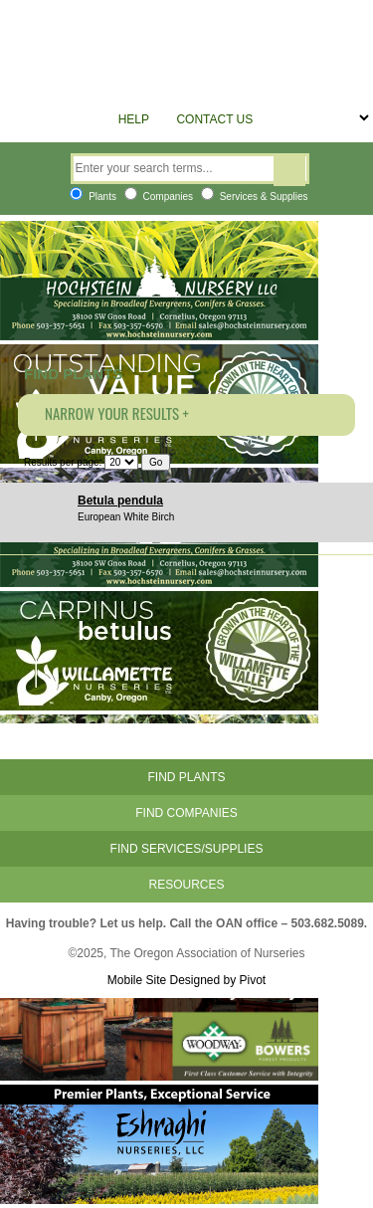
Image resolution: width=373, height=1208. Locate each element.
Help (133, 119)
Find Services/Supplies (187, 849)
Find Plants (186, 777)
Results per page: (62, 462)
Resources (186, 885)
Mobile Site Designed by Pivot (186, 980)
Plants (93, 196)
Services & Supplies (254, 196)
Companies (158, 196)
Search (289, 171)
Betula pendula (120, 500)
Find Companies (186, 813)
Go (155, 462)
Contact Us (214, 119)
